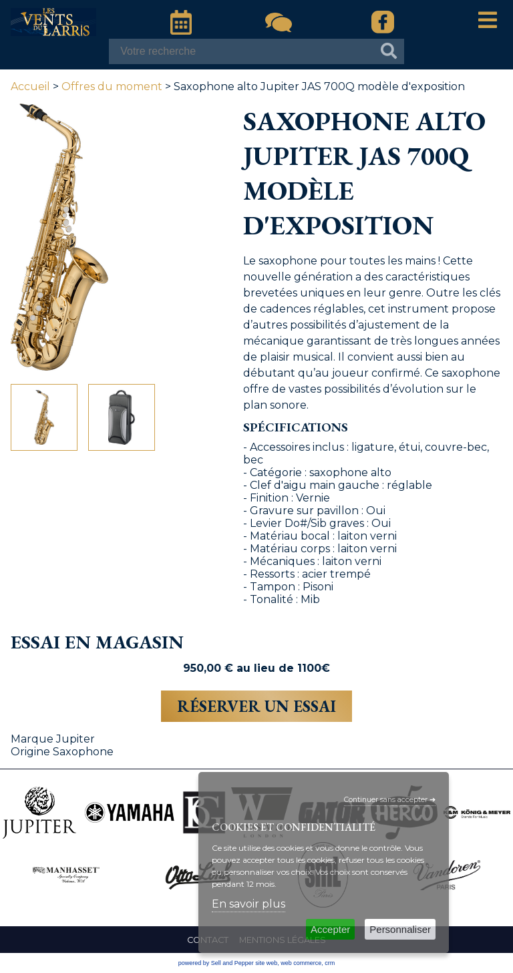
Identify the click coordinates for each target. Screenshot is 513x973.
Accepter (330, 929)
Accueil (30, 86)
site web (266, 963)
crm (330, 963)
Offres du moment (111, 86)
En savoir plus (248, 904)
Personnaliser (400, 929)
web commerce (301, 963)
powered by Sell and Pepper (216, 963)
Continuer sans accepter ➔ (390, 799)
